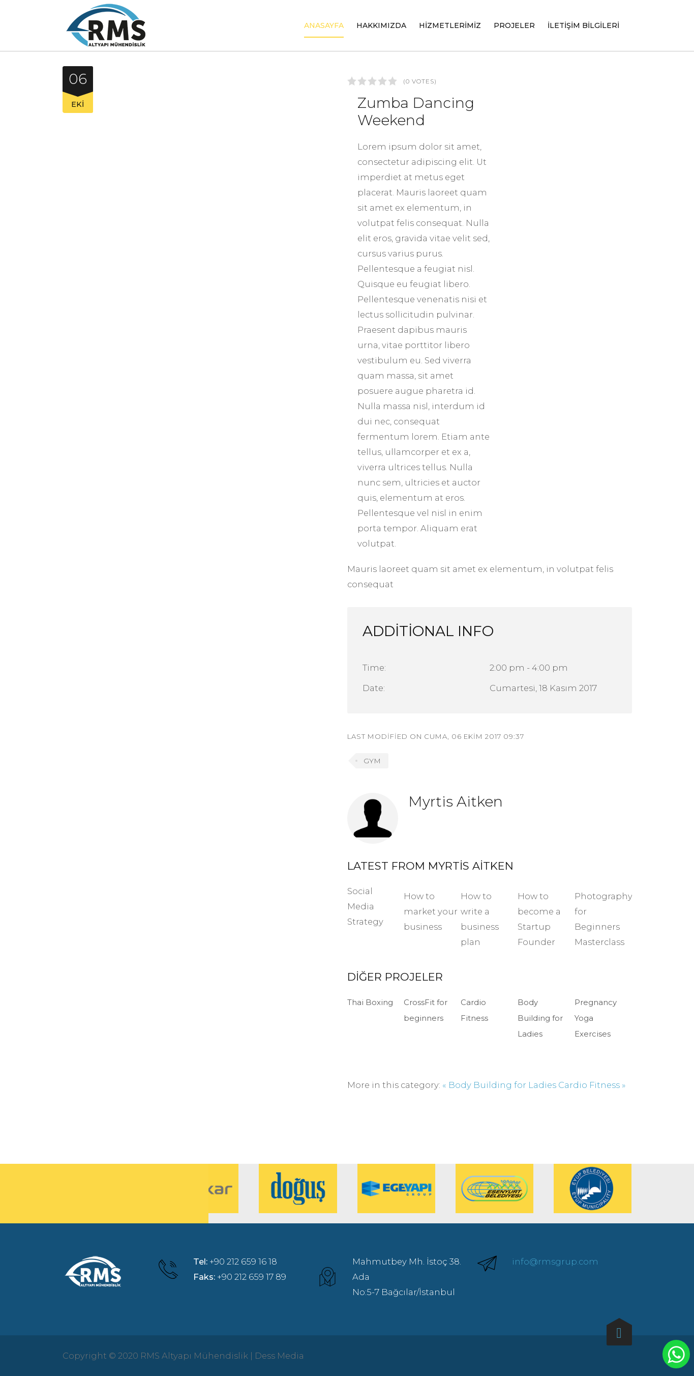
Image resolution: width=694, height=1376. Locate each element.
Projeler (514, 25)
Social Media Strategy (365, 906)
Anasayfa (324, 25)
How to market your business (431, 911)
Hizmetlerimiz (450, 25)
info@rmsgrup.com (555, 1261)
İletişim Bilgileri (583, 25)
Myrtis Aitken (455, 801)
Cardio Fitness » (592, 1085)
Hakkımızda (381, 25)
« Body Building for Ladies (499, 1085)
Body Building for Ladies (540, 1018)
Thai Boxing (370, 1002)
